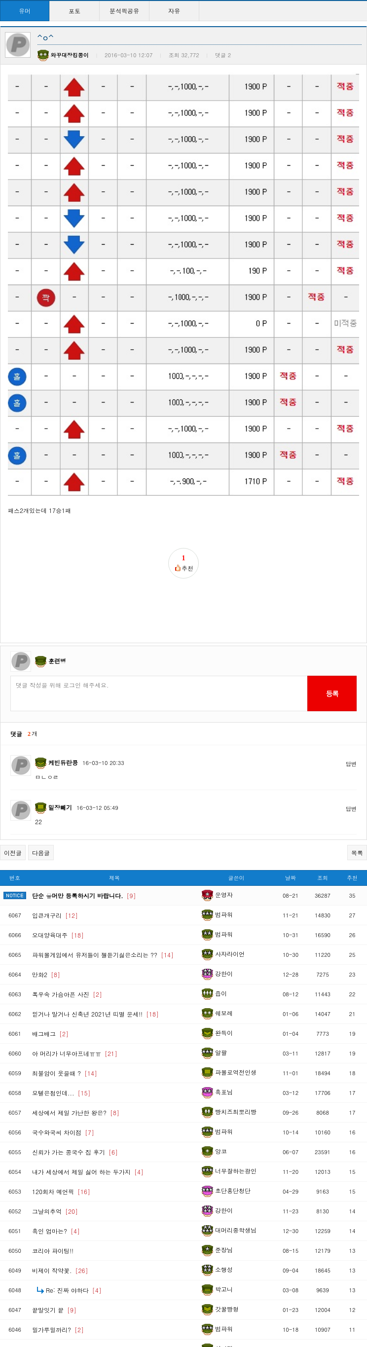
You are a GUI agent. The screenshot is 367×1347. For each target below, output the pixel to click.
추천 (352, 779)
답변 (351, 665)
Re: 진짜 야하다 (74, 1192)
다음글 (41, 754)
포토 (74, 10)
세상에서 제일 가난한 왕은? (75, 1014)
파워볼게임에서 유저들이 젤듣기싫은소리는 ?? (103, 856)
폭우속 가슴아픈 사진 (67, 896)
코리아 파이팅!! (52, 1152)
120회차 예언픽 (61, 1093)
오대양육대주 (58, 837)
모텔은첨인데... (61, 994)
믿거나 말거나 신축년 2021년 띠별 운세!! (95, 915)
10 (239, 1301)
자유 (174, 10)
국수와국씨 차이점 (63, 1034)
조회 (322, 779)
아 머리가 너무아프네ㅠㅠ (74, 955)
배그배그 (50, 935)
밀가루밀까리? (58, 1231)
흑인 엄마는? (56, 1133)
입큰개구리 (55, 817)
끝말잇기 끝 (54, 1211)
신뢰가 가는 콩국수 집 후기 (75, 1054)
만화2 (46, 876)
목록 (357, 754)
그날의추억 (55, 1113)
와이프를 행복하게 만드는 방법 (80, 1251)
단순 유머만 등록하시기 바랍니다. (84, 797)
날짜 (290, 779)
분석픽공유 (124, 10)
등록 (332, 595)
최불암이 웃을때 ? (64, 975)
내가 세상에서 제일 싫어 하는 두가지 (88, 1073)
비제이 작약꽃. (60, 1172)
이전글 (13, 754)
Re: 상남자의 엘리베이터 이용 (92, 1271)
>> (270, 1301)
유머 (25, 10)
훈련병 (57, 562)
